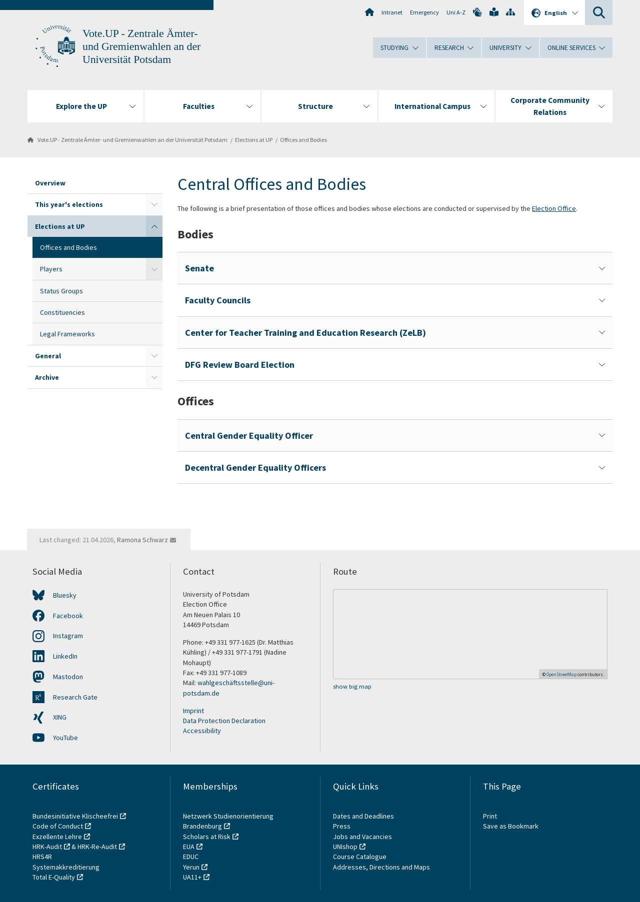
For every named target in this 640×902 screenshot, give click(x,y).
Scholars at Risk (206, 836)
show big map (352, 686)
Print (490, 816)
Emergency (424, 12)
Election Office (554, 208)
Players (51, 268)
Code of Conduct (57, 826)
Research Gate (75, 697)
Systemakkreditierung (66, 867)
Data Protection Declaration (224, 720)
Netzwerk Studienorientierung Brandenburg (228, 821)
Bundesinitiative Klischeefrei (75, 816)
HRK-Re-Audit (97, 846)
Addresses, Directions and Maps (381, 867)
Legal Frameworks (67, 333)
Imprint (193, 710)
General (48, 355)
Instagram (68, 635)
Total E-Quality (53, 877)
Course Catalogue (359, 856)
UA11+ (192, 877)
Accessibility (202, 730)
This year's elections (69, 204)
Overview (50, 182)
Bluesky (64, 595)
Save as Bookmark (510, 826)
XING (59, 717)
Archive (47, 377)
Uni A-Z (456, 12)
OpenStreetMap (561, 674)
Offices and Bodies (303, 139)
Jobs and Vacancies (362, 836)
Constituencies (62, 312)
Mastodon (68, 676)
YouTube (65, 737)
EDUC (190, 856)
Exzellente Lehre (57, 836)
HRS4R (42, 856)
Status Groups (61, 290)
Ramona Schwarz (142, 539)
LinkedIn (65, 656)
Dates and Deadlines (363, 816)
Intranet (392, 12)
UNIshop (345, 846)
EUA (188, 846)
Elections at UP (253, 139)
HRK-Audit (47, 846)
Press (341, 826)
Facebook (68, 615)
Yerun (191, 867)
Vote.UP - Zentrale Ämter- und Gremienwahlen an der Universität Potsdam (141, 46)
